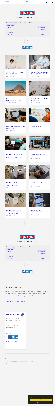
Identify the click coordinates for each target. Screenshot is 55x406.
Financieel (9, 27)
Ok (41, 400)
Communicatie (41, 27)
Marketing (42, 32)
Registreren (21, 301)
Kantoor (9, 254)
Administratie (10, 25)
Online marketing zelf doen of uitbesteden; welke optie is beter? (14, 212)
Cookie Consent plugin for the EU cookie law (41, 403)
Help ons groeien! (12, 314)
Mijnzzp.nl (7, 2)
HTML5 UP (16, 361)
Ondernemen (42, 34)
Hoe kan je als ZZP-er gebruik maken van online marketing (15, 127)
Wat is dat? (42, 397)
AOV (27, 2)
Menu (52, 2)
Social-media (10, 32)
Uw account (46, 2)
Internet (43, 29)
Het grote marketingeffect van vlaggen (38, 154)
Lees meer (10, 301)
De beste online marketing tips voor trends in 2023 (13, 184)
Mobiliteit (9, 34)
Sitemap (7, 363)
